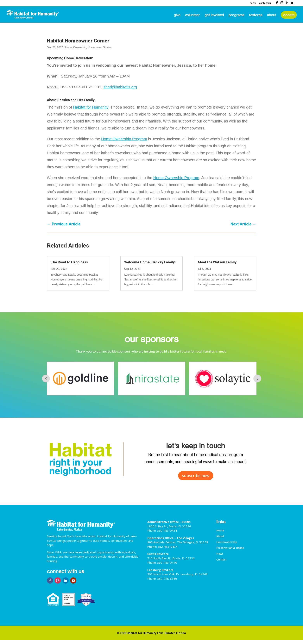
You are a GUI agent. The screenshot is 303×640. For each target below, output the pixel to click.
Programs (236, 15)
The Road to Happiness (69, 262)
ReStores (255, 15)
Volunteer (192, 15)
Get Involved (214, 15)
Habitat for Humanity (90, 107)
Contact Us (265, 3)
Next (257, 378)
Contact (221, 559)
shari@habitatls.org (120, 87)
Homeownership (226, 542)
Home (220, 530)
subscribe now (195, 475)
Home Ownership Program (124, 139)
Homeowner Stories (99, 47)
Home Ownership (75, 47)
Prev (46, 378)
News (253, 3)
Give (177, 15)
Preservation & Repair (230, 548)
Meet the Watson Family (217, 262)
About (271, 15)
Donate (288, 15)
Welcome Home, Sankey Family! (150, 262)
